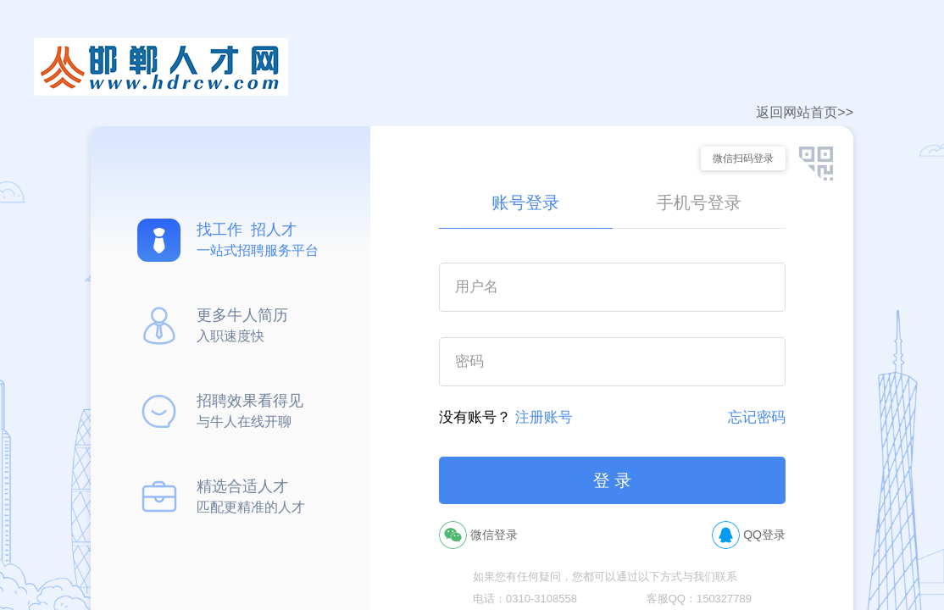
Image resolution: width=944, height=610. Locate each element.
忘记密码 (757, 417)
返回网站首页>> (804, 112)
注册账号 (544, 417)
